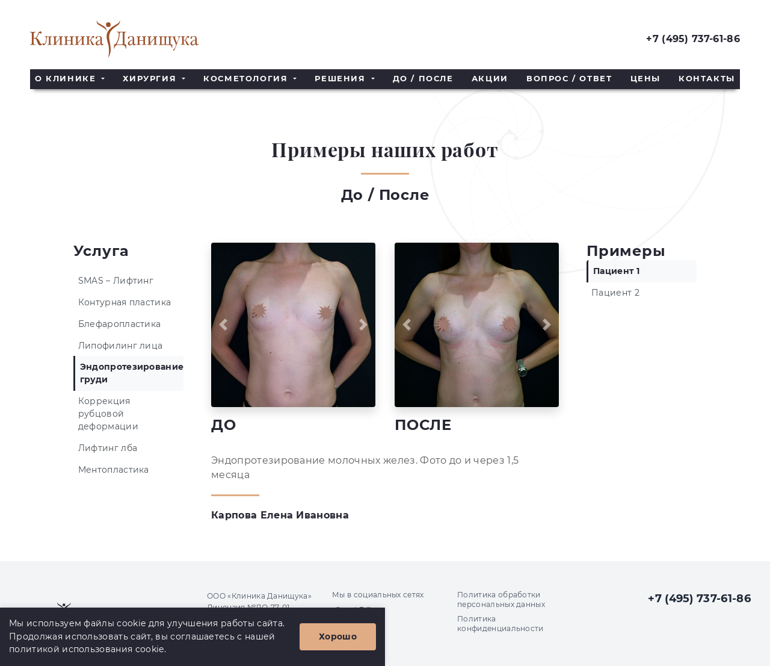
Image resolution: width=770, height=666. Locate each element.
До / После (423, 78)
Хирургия (151, 78)
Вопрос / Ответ (569, 78)
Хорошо (338, 636)
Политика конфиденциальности (500, 623)
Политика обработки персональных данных (501, 599)
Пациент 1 (616, 271)
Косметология (247, 78)
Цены (645, 78)
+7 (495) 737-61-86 (693, 39)
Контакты (707, 78)
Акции (490, 78)
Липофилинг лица (120, 345)
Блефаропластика (119, 324)
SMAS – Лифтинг (115, 280)
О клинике (67, 78)
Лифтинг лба (108, 448)
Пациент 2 (615, 292)
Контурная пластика (124, 302)
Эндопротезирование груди (131, 373)
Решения (342, 78)
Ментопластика (113, 469)
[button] (223, 325)
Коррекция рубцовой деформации (108, 414)
